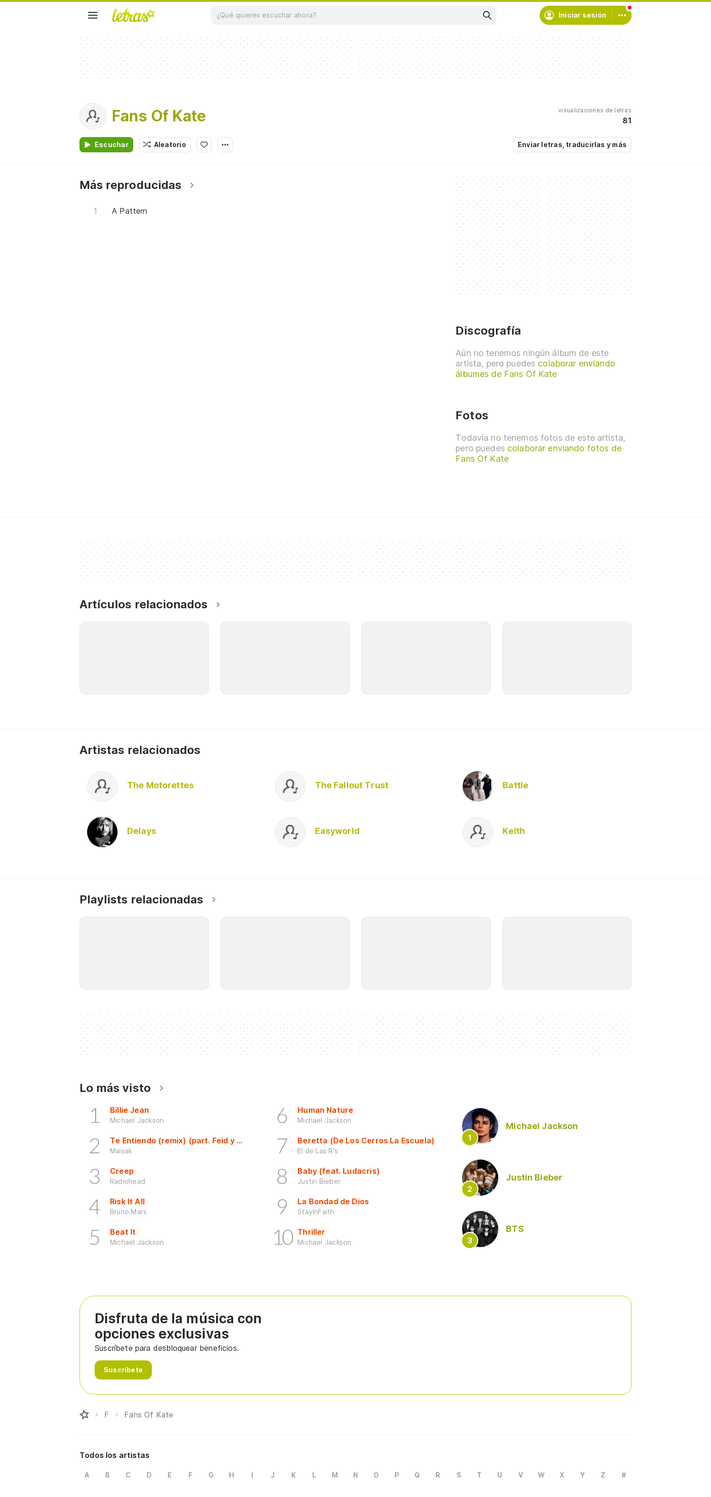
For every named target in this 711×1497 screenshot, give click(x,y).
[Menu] (92, 15)
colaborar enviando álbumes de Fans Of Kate (535, 368)
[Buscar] (486, 15)
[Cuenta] (622, 15)
